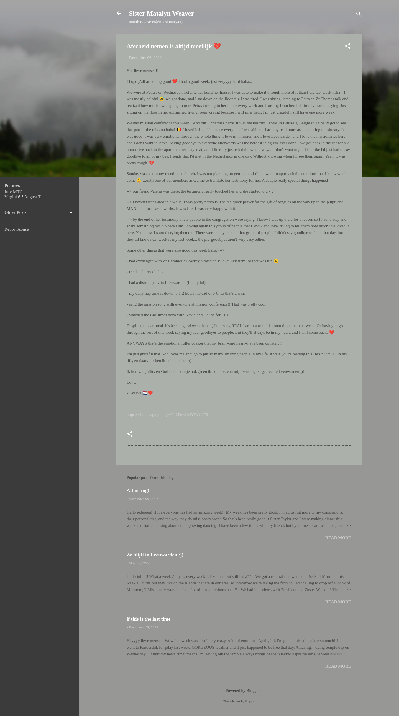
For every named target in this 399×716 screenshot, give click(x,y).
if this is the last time (148, 619)
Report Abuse (16, 229)
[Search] (358, 15)
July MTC (13, 191)
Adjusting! (138, 490)
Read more (338, 537)
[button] (347, 47)
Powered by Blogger (239, 690)
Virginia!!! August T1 (23, 196)
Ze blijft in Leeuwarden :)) (155, 555)
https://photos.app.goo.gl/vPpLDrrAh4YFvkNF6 (167, 414)
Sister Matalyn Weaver (161, 13)
